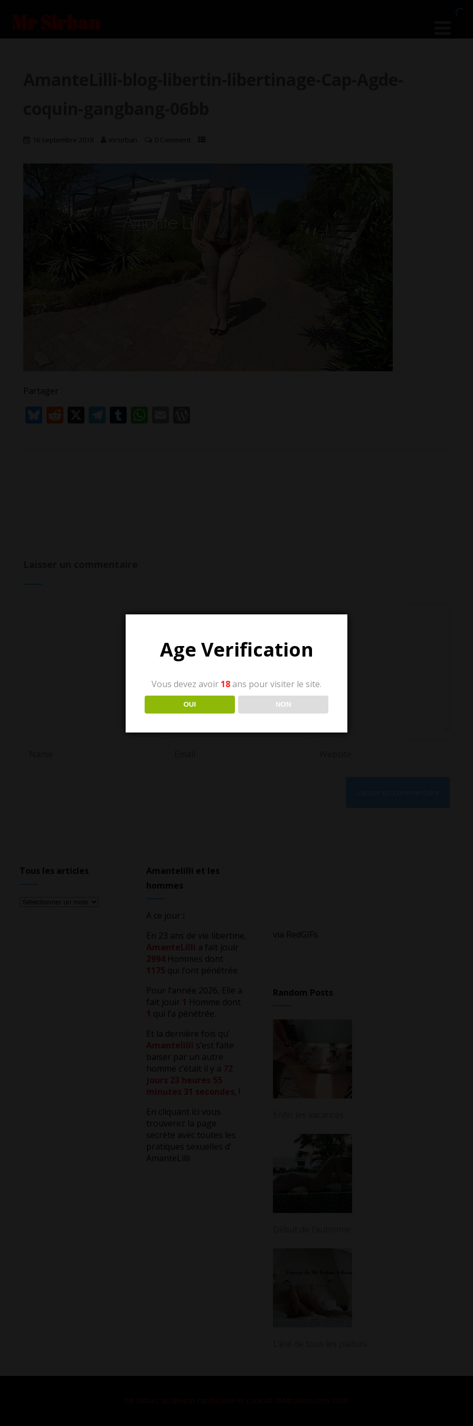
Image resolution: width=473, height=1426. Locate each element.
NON (283, 704)
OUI (189, 704)
